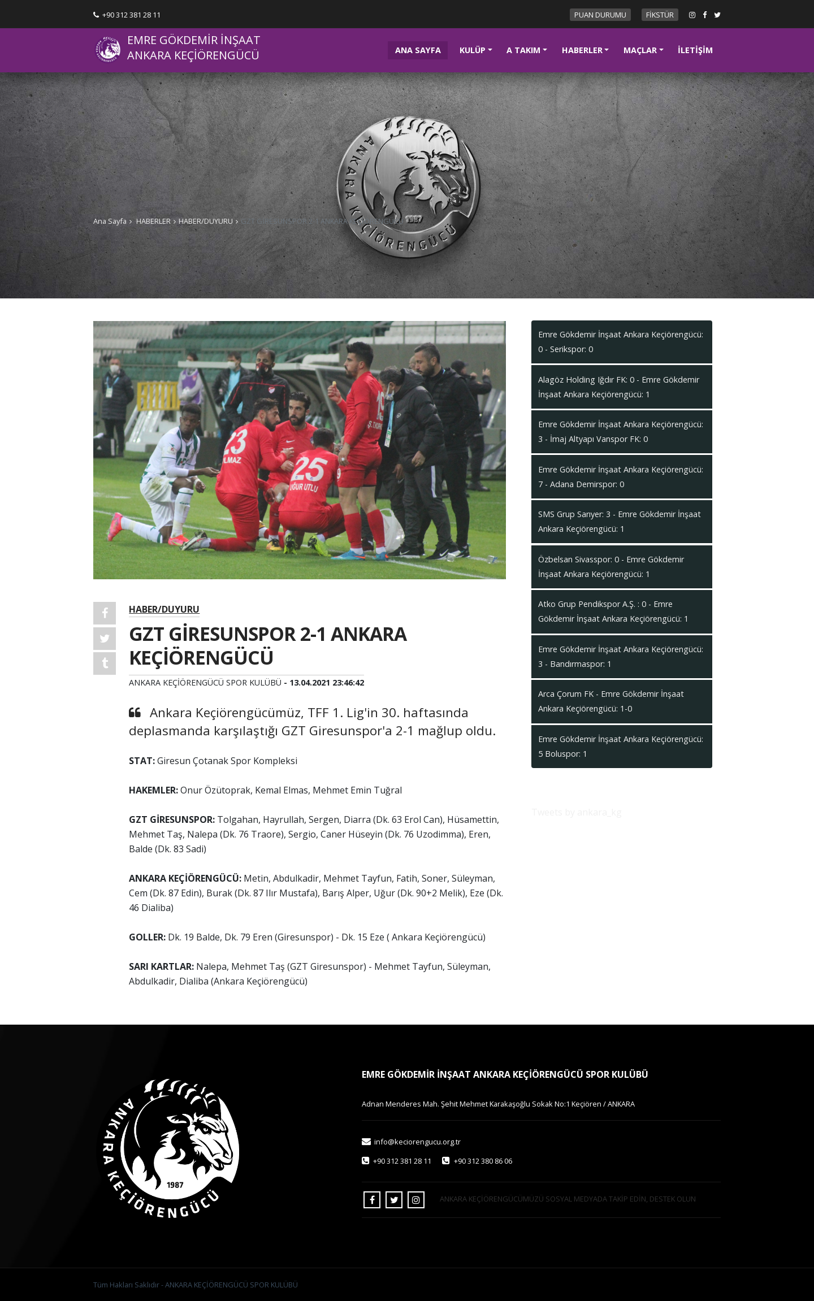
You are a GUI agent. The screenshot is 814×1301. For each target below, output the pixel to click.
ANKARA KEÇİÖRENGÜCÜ (193, 55)
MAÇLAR (640, 50)
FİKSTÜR (660, 15)
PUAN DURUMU (600, 15)
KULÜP (473, 50)
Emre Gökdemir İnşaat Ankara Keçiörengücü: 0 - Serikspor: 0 (620, 341)
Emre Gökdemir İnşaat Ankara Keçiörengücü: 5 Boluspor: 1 (620, 746)
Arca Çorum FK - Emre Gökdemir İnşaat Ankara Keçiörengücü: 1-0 (611, 701)
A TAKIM (523, 50)
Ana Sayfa (110, 221)
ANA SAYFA (421, 48)
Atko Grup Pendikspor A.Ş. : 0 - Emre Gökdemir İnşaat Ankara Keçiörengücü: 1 (613, 611)
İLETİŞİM (695, 50)
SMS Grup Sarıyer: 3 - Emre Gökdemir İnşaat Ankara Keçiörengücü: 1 (619, 521)
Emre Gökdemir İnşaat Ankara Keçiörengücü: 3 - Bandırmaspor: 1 (620, 656)
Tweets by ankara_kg (576, 812)
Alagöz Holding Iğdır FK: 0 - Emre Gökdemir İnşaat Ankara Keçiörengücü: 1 (618, 387)
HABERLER (582, 50)
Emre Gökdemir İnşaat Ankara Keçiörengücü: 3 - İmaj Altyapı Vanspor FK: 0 (620, 431)
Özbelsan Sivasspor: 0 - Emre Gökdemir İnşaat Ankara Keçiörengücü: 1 (611, 566)
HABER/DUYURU (206, 221)
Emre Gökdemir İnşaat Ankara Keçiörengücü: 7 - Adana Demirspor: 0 (620, 476)
